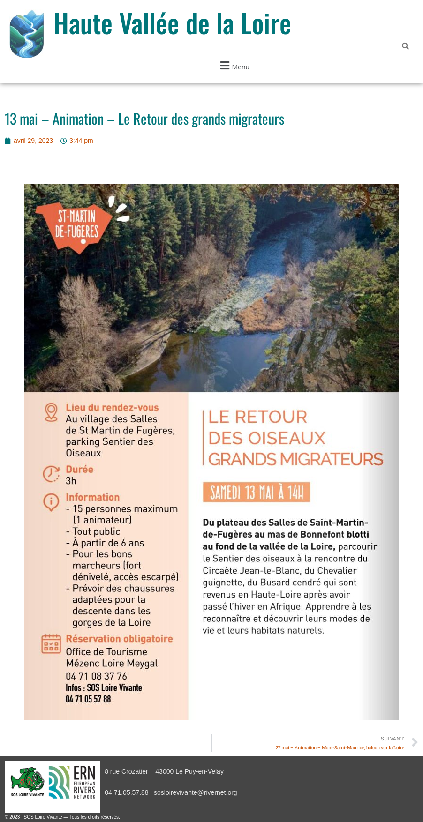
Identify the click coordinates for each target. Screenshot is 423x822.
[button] (233, 65)
